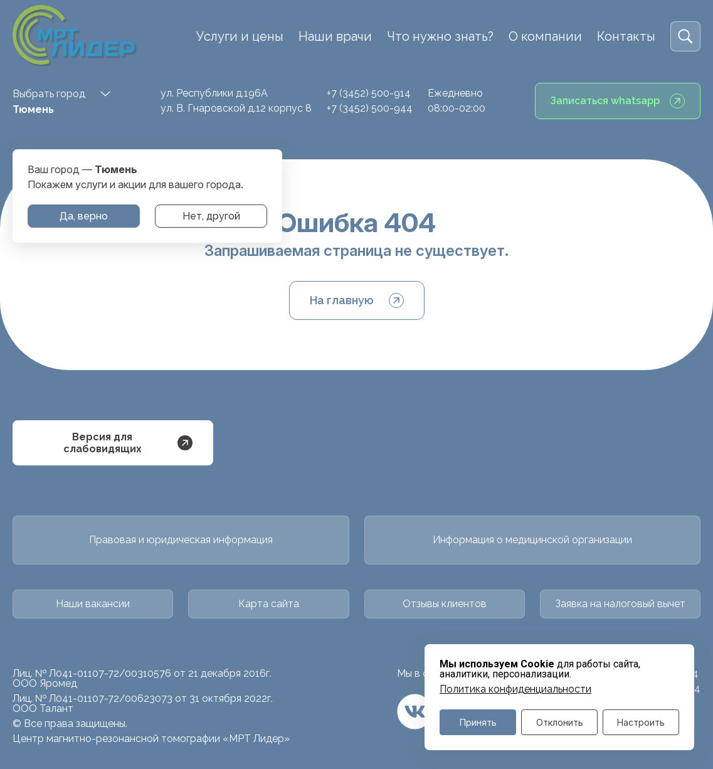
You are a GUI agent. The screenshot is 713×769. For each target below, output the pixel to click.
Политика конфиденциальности (515, 689)
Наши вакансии (93, 604)
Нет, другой (211, 216)
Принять (478, 722)
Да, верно (84, 216)
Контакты (626, 36)
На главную (357, 300)
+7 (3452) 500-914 (369, 93)
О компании (545, 36)
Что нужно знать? (440, 36)
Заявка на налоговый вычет (620, 604)
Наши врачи (335, 36)
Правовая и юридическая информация (181, 540)
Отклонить (559, 722)
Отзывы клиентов (445, 604)
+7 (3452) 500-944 (370, 108)
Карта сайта (268, 604)
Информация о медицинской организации (532, 540)
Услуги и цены (239, 36)
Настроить (641, 722)
